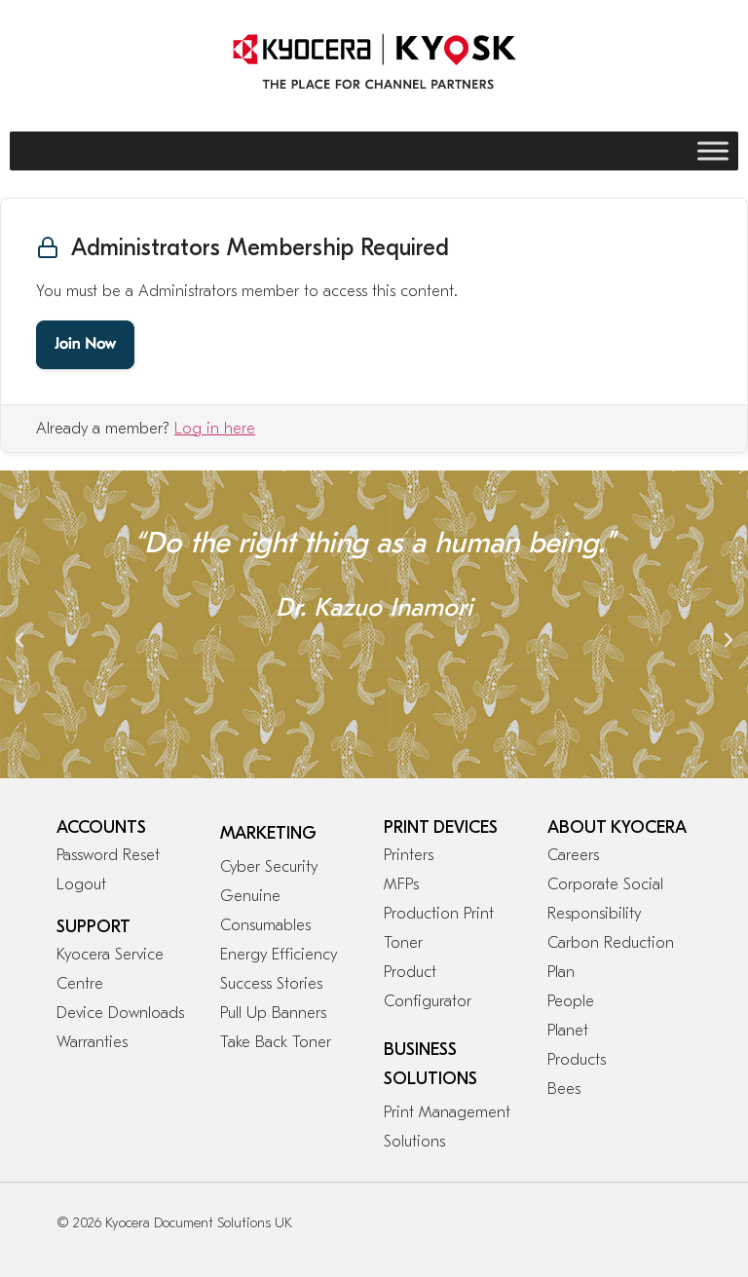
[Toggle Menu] (713, 150)
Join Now (85, 345)
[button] (19, 640)
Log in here (214, 428)
